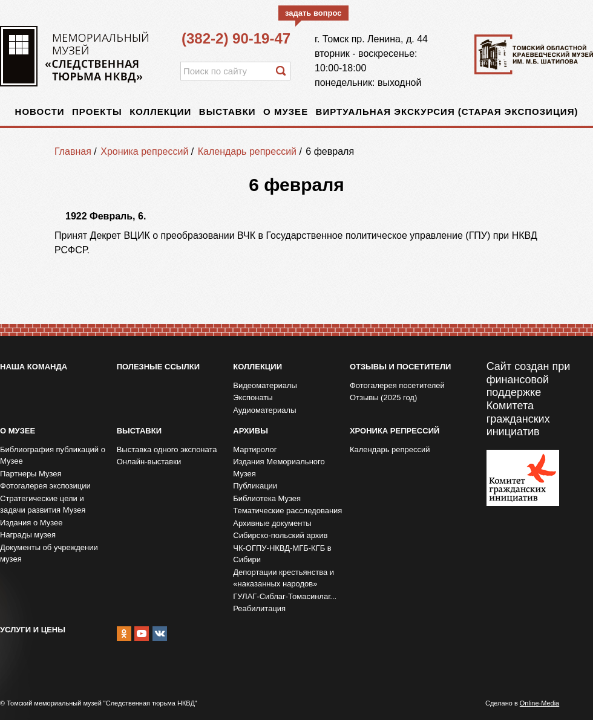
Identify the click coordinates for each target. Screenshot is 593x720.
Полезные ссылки (158, 366)
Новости (40, 111)
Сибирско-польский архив (280, 535)
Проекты (97, 111)
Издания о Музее (31, 522)
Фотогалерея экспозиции (45, 485)
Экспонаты (252, 397)
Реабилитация (259, 608)
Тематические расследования (287, 510)
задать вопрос (313, 13)
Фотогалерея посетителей (397, 385)
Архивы (250, 430)
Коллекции (160, 111)
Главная (72, 151)
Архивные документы (272, 523)
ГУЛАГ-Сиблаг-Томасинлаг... (284, 596)
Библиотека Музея (267, 498)
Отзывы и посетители (400, 366)
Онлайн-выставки (149, 461)
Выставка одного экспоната (167, 449)
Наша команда (33, 366)
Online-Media (539, 703)
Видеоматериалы (265, 385)
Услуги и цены (32, 629)
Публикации (255, 485)
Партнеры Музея (31, 473)
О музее (285, 111)
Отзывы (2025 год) (383, 397)
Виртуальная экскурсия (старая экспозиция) (447, 111)
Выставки (227, 111)
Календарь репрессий (247, 151)
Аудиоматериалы (264, 410)
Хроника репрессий (144, 151)
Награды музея (28, 534)
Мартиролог (255, 449)
